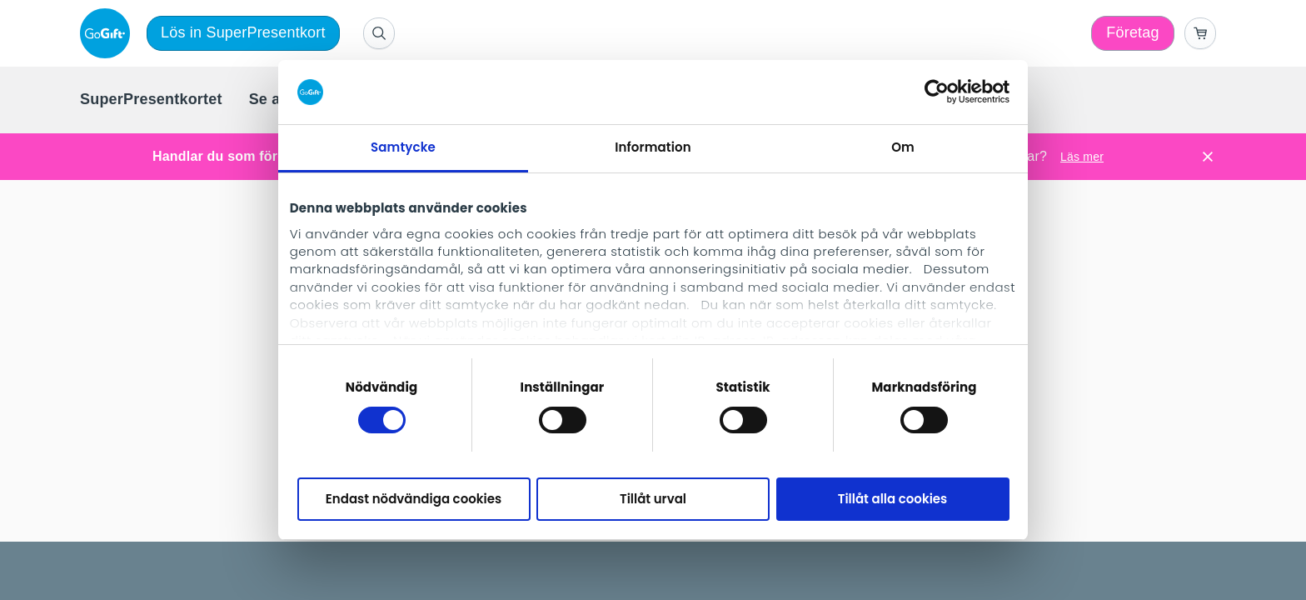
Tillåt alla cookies (893, 499)
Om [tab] (903, 147)
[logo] (108, 33)
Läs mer (1082, 156)
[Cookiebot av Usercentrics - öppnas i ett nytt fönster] (936, 91)
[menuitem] (151, 100)
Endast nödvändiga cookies (413, 499)
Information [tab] (652, 147)
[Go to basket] (1200, 33)
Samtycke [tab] (403, 147)
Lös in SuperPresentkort (243, 32)
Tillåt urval (653, 499)
